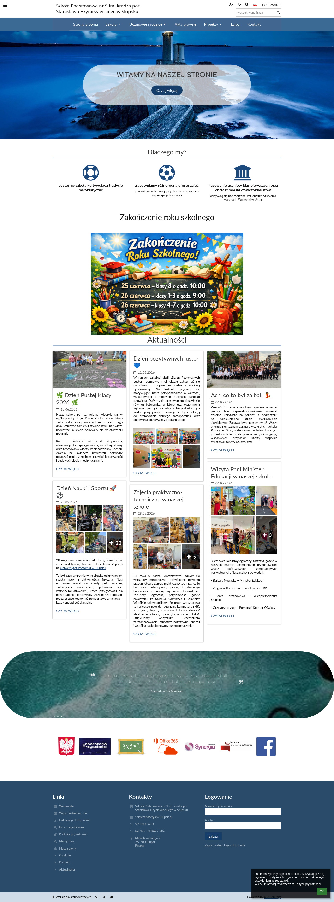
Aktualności (67, 869)
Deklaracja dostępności (74, 820)
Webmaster (67, 806)
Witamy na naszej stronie (167, 74)
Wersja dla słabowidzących (72, 897)
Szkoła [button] (114, 24)
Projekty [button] (213, 24)
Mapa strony (67, 848)
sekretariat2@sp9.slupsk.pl (153, 817)
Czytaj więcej (167, 90)
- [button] (239, 4)
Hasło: (209, 820)
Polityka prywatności (73, 834)
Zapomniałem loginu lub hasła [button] (225, 845)
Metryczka (66, 841)
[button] (255, 5)
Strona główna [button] (85, 24)
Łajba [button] (235, 24)
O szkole (65, 855)
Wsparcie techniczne (73, 813)
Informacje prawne (71, 827)
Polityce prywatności (307, 884)
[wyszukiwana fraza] (258, 12)
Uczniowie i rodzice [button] (148, 24)
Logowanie (271, 5)
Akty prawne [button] (185, 24)
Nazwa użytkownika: (219, 806)
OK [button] (322, 891)
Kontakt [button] (254, 24)
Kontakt (64, 862)
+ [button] (231, 4)
